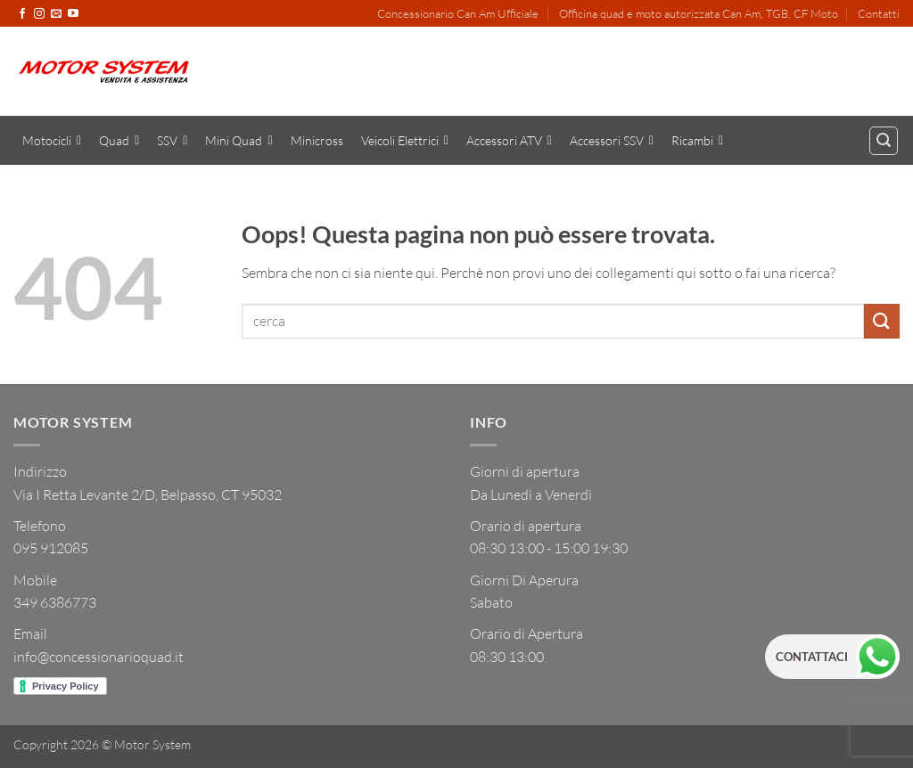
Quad (119, 141)
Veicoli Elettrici (404, 141)
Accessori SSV (612, 141)
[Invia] (882, 321)
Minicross (317, 140)
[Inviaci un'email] (56, 14)
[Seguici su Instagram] (39, 14)
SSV (172, 141)
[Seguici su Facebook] (22, 14)
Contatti (879, 13)
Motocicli (51, 141)
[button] (883, 141)
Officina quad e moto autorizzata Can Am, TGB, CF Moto (698, 13)
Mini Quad (238, 141)
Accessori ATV (509, 141)
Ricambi (697, 141)
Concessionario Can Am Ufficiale (458, 13)
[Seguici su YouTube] (73, 14)
